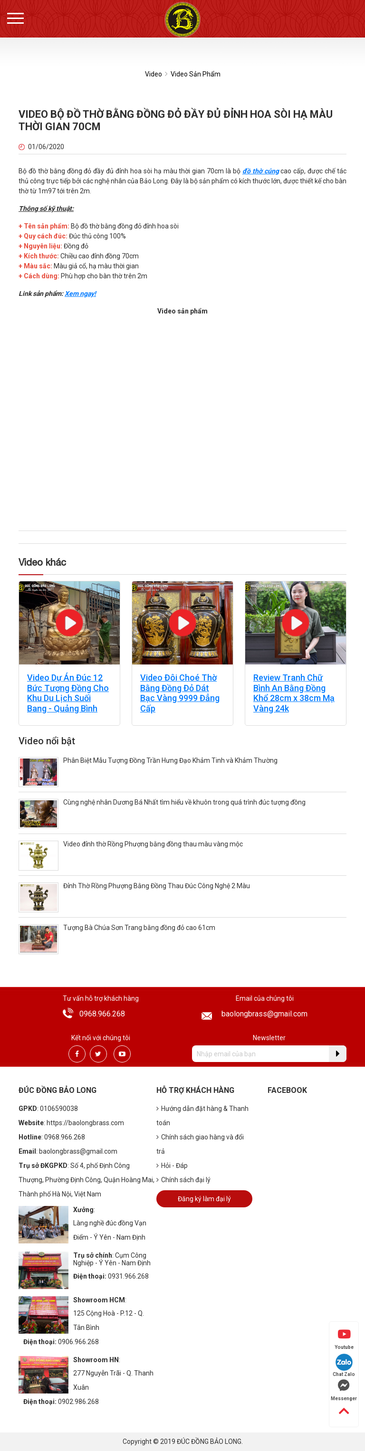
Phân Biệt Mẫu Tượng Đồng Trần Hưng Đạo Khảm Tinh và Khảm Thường (170, 760)
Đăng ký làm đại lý (204, 1199)
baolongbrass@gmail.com (264, 1013)
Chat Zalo (344, 1365)
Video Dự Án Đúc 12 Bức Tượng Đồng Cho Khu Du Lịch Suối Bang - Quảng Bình (68, 693)
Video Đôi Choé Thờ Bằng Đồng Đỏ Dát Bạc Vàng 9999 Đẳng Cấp (180, 693)
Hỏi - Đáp (172, 1165)
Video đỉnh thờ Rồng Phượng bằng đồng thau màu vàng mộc (153, 844)
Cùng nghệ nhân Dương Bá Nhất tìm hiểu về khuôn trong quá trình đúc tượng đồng (184, 802)
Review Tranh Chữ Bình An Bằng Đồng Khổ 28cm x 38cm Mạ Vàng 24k (294, 693)
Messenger (344, 1390)
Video (153, 74)
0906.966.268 (78, 1342)
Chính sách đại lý (183, 1180)
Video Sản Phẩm (196, 74)
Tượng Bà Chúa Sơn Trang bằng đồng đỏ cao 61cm (139, 927)
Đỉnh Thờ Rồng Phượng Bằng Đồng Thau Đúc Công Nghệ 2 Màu (156, 886)
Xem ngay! (80, 293)
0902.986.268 (78, 1401)
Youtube (344, 1339)
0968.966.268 (102, 1013)
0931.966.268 (128, 1276)
